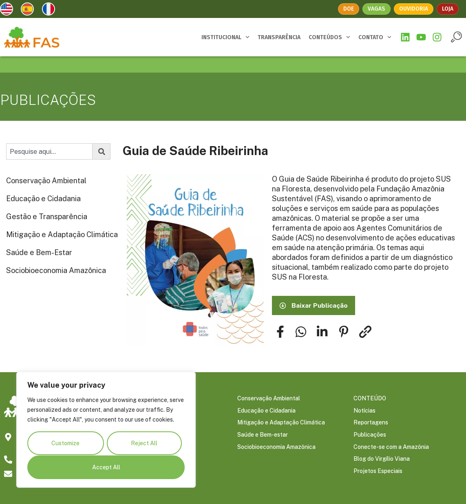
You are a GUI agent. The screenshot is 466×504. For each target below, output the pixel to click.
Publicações (369, 435)
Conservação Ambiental (46, 180)
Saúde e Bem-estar (262, 435)
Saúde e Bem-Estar (39, 252)
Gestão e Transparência (46, 216)
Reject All (144, 443)
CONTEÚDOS (329, 37)
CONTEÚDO (369, 398)
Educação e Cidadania (43, 198)
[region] (106, 430)
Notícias (364, 411)
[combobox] (49, 151)
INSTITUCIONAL (225, 37)
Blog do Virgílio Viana (381, 460)
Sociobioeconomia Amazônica (56, 270)
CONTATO (374, 37)
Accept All (106, 467)
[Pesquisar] (101, 151)
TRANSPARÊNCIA (279, 37)
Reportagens (370, 423)
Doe (349, 8)
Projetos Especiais (377, 472)
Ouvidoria (413, 8)
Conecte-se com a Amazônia (391, 447)
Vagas (376, 8)
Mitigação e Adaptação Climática (62, 234)
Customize (65, 443)
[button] (456, 36)
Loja (447, 8)
